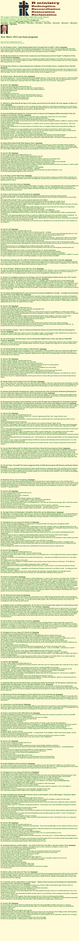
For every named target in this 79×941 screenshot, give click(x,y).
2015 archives (21, 23)
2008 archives (73, 23)
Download (63, 47)
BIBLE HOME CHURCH (22, 21)
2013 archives (39, 23)
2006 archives (13, 24)
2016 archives (13, 23)
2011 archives (47, 23)
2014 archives (30, 23)
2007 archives (4, 24)
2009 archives (65, 23)
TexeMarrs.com (34, 20)
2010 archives (56, 23)
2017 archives (4, 23)
